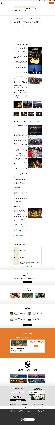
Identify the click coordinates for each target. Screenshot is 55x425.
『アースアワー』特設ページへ (19, 235)
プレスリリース (41, 410)
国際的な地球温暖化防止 (31, 278)
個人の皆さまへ (40, 0)
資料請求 (50, 0)
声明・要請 (40, 411)
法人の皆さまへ (45, 0)
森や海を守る (37, 381)
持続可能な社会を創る (37, 377)
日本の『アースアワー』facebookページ (21, 238)
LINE (31, 267)
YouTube (19, 392)
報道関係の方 (30, 411)
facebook (27, 267)
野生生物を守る (19, 381)
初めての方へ (30, 410)
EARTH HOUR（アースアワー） (23, 278)
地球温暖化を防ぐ (16, 278)
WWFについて (13, 410)
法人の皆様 (21, 411)
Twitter (23, 267)
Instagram (23, 392)
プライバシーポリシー (42, 413)
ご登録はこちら (18, 400)
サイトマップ (41, 414)
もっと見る (27, 325)
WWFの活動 (21, 410)
